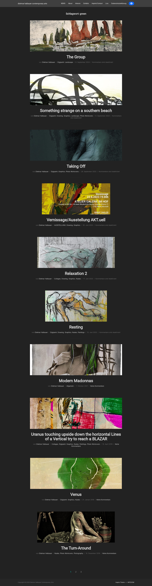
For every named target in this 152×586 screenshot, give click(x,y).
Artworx (77, 3)
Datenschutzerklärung (118, 3)
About (70, 3)
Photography (78, 553)
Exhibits (86, 3)
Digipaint (60, 62)
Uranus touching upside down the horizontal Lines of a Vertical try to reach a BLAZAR (76, 436)
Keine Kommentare (97, 386)
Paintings (81, 332)
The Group (75, 57)
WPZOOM (131, 582)
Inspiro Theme (120, 582)
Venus (76, 494)
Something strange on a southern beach (76, 110)
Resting (76, 327)
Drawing (60, 116)
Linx (106, 3)
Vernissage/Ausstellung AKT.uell (76, 219)
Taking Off (76, 166)
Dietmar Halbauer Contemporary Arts (32, 3)
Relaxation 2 (76, 273)
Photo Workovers (86, 116)
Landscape (69, 62)
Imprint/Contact (97, 3)
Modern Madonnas (76, 380)
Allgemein (70, 386)
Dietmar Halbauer (48, 62)
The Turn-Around (76, 548)
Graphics (67, 116)
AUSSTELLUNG (60, 225)
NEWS (63, 3)
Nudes (78, 279)
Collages (57, 279)
